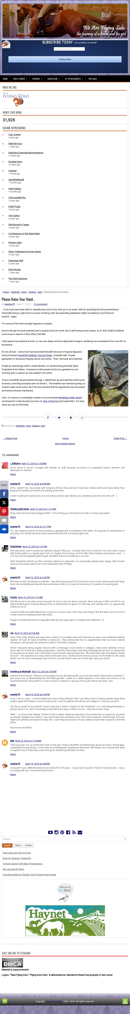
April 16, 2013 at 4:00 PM (37, 763)
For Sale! (92, 78)
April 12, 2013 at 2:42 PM (37, 577)
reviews (32, 292)
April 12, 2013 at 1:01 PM (35, 546)
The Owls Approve (17, 278)
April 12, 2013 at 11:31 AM (43, 509)
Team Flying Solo (53, 1001)
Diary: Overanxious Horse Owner (24, 251)
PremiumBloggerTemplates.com (76, 1009)
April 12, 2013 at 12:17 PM (38, 526)
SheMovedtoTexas (19, 509)
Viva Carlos (14, 215)
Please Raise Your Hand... (18, 299)
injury (24, 292)
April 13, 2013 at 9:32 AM (26, 633)
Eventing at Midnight (20, 671)
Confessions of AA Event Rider (24, 233)
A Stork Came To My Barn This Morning (22, 863)
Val (11, 633)
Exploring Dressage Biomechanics (25, 152)
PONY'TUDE (14, 206)
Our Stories (21, 77)
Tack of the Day (50, 401)
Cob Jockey (14, 134)
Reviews (39, 77)
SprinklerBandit (16, 179)
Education (55, 77)
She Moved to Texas (18, 224)
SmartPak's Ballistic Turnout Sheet (35, 355)
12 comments (40, 304)
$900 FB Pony (15, 143)
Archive (28, 845)
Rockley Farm (15, 161)
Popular (7, 845)
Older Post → (120, 438)
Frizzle (13, 597)
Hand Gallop (14, 188)
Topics (18, 845)
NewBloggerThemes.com (105, 1009)
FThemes (26, 1009)
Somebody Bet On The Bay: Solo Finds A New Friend (29, 874)
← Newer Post (10, 438)
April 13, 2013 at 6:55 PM (37, 694)
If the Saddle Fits (17, 197)
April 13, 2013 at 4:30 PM (44, 671)
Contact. (12, 170)
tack (40, 292)
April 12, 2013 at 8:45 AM (37, 483)
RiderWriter (15, 546)
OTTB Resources (75, 77)
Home (5, 78)
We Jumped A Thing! (13, 869)
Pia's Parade (14, 269)
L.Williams (15, 463)
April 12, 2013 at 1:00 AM (34, 463)
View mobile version (65, 443)
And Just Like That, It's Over (17, 852)
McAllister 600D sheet (70, 397)
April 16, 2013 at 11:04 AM (28, 741)
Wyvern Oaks (15, 242)
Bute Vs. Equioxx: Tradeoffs (17, 858)
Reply (13, 474)
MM (12, 741)
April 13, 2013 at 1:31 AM (30, 597)
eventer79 (10, 304)
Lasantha (55, 1009)
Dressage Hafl (15, 260)
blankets (15, 292)
